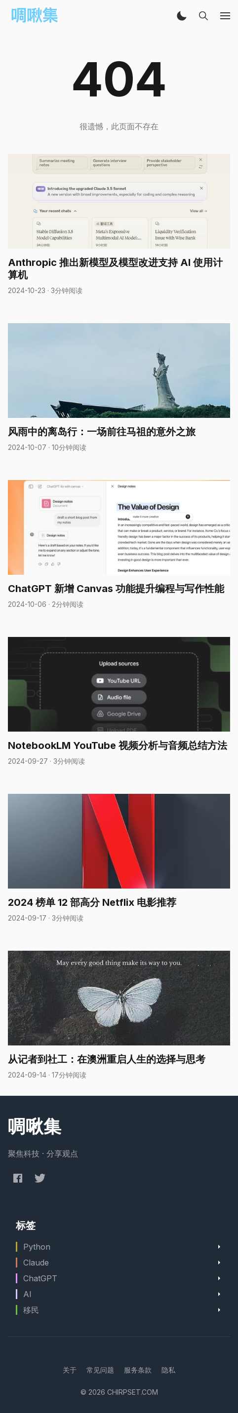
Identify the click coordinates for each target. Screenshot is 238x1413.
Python (36, 1247)
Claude (36, 1262)
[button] (182, 16)
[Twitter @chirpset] (40, 1177)
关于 (70, 1370)
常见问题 (100, 1370)
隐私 (168, 1370)
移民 (31, 1310)
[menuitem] (69, 1370)
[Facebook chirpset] (18, 1177)
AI (27, 1294)
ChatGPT (40, 1278)
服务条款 (138, 1370)
